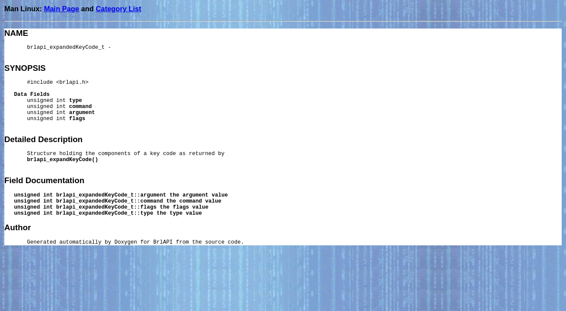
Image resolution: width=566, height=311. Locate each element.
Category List (118, 9)
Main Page (61, 9)
